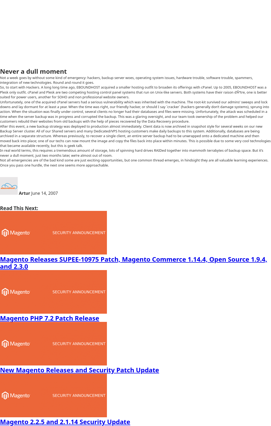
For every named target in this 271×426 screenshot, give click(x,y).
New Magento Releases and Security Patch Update (79, 369)
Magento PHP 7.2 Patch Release (49, 318)
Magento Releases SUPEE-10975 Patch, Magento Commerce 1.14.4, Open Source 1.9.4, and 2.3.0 (133, 263)
